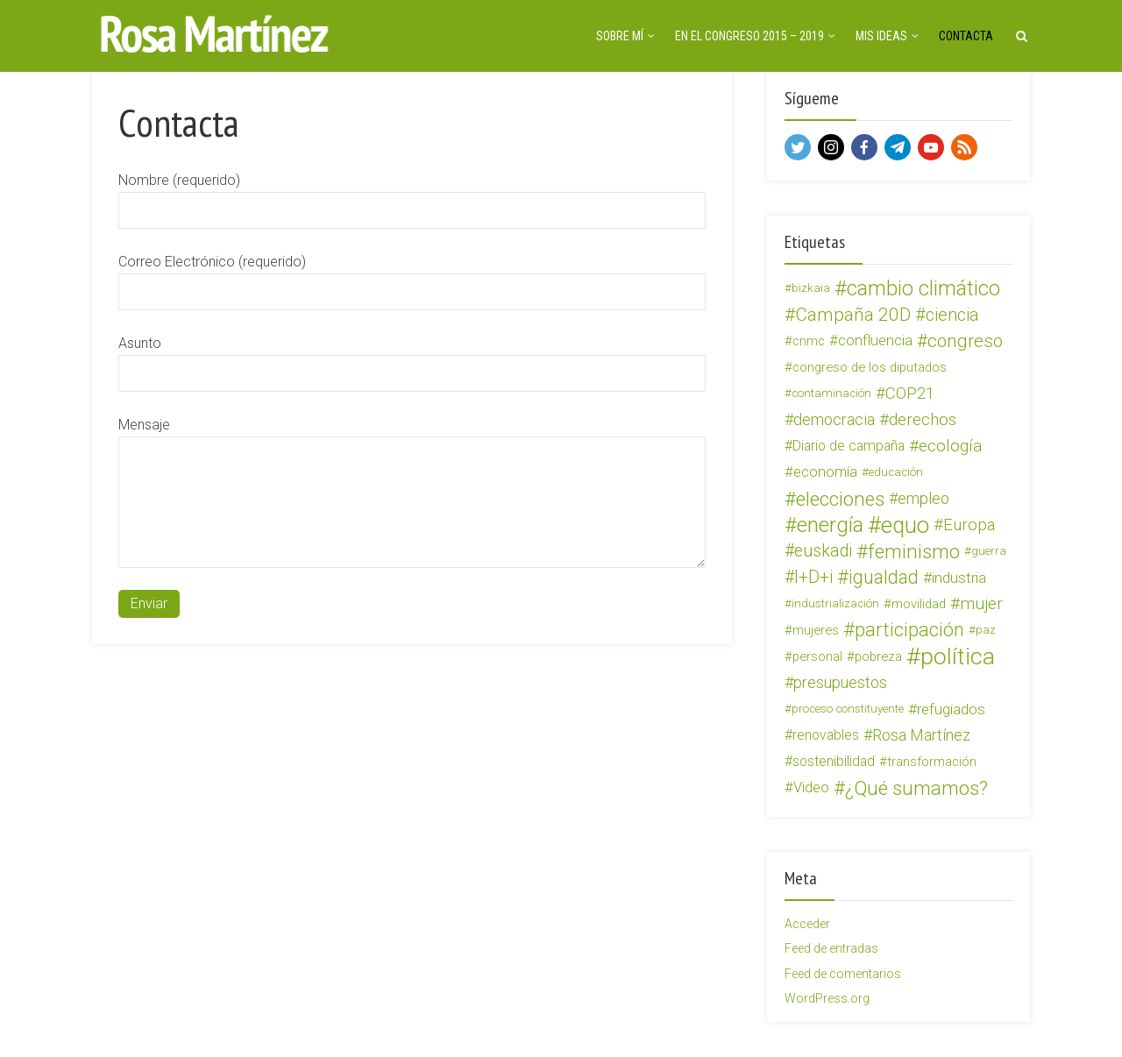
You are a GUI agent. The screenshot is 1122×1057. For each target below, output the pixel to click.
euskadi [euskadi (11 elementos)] (823, 551)
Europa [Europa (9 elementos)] (969, 525)
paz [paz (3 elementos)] (986, 629)
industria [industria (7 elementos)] (959, 577)
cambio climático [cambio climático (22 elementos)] (923, 288)
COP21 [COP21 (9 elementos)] (909, 393)
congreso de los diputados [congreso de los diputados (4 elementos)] (869, 367)
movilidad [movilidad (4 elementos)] (918, 604)
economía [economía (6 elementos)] (825, 472)
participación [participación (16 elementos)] (909, 630)
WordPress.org (827, 998)
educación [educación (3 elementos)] (896, 472)
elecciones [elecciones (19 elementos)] (840, 498)
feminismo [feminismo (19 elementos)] (914, 551)
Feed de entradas (831, 948)
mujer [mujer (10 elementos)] (981, 603)
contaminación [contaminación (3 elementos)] (831, 393)
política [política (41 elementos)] (957, 656)
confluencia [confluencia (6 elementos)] (875, 340)
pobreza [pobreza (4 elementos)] (878, 656)
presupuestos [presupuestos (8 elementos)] (840, 682)
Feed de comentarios (843, 974)
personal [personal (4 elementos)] (817, 656)
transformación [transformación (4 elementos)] (931, 762)
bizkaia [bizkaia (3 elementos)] (811, 287)
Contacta (966, 36)
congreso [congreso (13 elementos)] (965, 340)
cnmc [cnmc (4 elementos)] (808, 341)
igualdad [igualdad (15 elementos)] (884, 577)
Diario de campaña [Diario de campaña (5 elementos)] (848, 445)
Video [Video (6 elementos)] (811, 787)
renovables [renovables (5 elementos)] (825, 735)
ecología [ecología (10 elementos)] (950, 446)
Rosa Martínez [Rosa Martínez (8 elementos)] (921, 735)
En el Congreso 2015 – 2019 (749, 36)
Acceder (807, 924)
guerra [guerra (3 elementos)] (988, 550)
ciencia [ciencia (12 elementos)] (952, 314)
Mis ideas (881, 36)
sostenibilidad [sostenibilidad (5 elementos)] (833, 761)
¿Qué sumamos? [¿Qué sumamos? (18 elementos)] (916, 787)
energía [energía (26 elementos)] (830, 525)
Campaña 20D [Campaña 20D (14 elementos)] (853, 314)
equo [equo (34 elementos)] (905, 525)
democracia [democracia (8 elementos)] (834, 419)
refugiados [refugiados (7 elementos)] (951, 709)
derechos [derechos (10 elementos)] (922, 419)
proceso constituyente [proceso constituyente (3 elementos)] (848, 708)
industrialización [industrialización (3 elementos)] (835, 603)
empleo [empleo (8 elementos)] (923, 498)
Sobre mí (619, 36)
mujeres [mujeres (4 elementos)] (815, 630)
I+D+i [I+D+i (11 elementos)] (813, 577)
